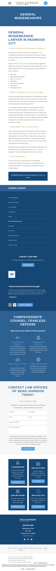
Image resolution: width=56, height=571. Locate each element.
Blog (35, 548)
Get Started (28, 265)
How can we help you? (14, 427)
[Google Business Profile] (24, 539)
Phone (10, 417)
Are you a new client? (14, 422)
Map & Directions (28, 536)
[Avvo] (31, 539)
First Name (11, 412)
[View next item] (14, 305)
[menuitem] (28, 197)
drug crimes (17, 79)
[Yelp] (28, 539)
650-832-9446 (28, 525)
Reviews (31, 548)
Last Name (31, 412)
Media (26, 548)
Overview (14, 548)
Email (30, 417)
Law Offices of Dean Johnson (20, 63)
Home (9, 548)
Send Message (28, 449)
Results (40, 548)
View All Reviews (25, 305)
